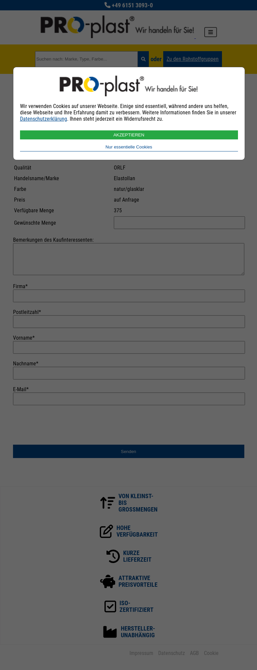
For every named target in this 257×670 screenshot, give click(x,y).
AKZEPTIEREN (129, 134)
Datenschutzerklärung (43, 119)
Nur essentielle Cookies (128, 146)
